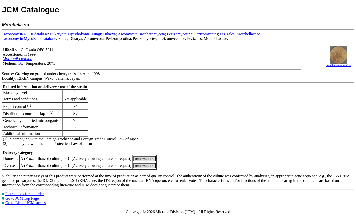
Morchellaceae (248, 34)
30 (20, 63)
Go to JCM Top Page (22, 198)
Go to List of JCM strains (25, 203)
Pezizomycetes (206, 34)
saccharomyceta (152, 34)
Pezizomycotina (179, 34)
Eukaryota (58, 34)
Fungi (96, 34)
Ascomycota (127, 34)
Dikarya (109, 34)
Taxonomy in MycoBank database (29, 38)
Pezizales (227, 34)
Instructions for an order (24, 194)
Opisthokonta (79, 34)
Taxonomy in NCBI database (25, 34)
